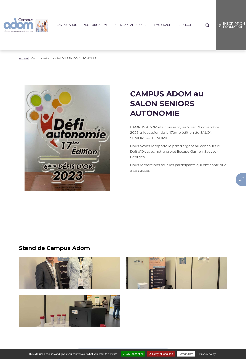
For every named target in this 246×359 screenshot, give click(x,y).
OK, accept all (133, 353)
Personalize (185, 353)
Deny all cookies (161, 353)
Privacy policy (207, 353)
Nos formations (96, 25)
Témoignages (162, 25)
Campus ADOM (67, 25)
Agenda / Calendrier (130, 25)
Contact (185, 25)
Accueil (24, 58)
